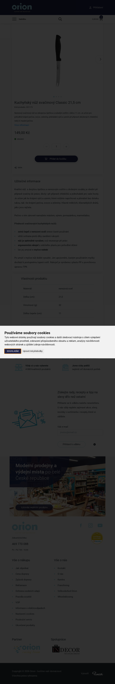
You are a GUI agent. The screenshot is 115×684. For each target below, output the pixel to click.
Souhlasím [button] (13, 351)
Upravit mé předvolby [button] (33, 351)
